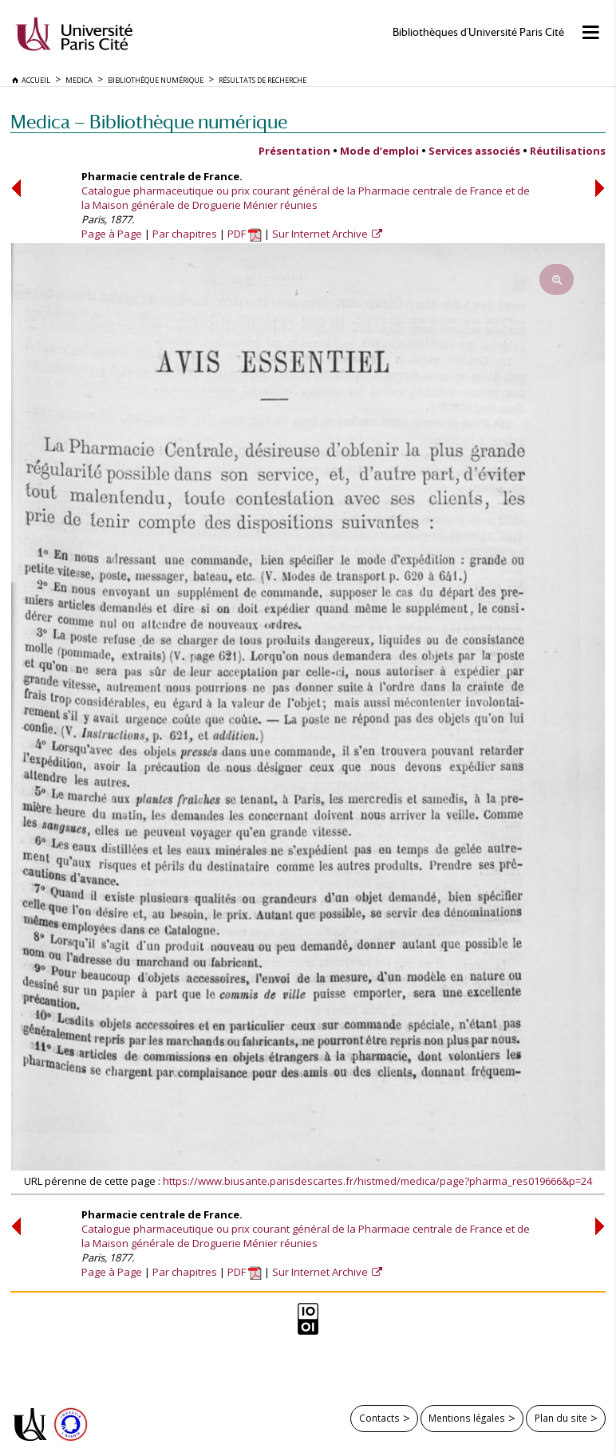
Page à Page (111, 233)
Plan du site (561, 1417)
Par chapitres (184, 233)
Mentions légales (466, 1417)
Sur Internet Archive (321, 233)
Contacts (379, 1417)
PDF (244, 233)
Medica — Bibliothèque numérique (148, 121)
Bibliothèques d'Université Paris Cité (478, 32)
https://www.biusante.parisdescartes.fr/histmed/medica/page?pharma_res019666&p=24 (377, 1181)
